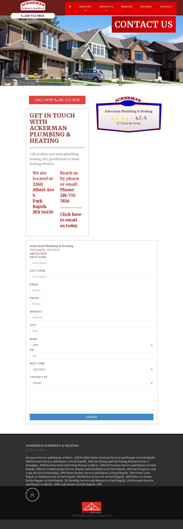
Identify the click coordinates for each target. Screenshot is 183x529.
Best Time (37, 363)
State (33, 339)
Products (106, 12)
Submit (91, 417)
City (33, 325)
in (53, 457)
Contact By (39, 377)
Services (85, 12)
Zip (32, 349)
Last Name (37, 270)
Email (34, 284)
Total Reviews (129, 123)
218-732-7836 (32, 19)
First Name (38, 257)
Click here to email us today (70, 220)
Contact (166, 10)
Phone (34, 298)
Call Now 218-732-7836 (57, 100)
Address (36, 311)
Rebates (127, 10)
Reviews (146, 10)
